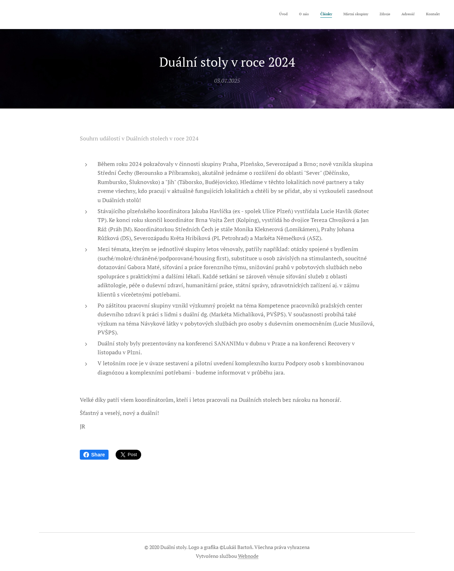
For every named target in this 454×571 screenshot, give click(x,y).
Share (94, 455)
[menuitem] (373, 14)
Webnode (248, 556)
